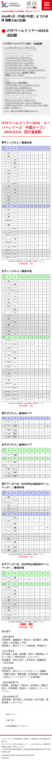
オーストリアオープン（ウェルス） (20, 90)
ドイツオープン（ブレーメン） (18, 58)
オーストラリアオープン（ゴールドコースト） (25, 70)
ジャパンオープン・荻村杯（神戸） (20, 73)
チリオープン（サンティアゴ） (18, 98)
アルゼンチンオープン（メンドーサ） (21, 95)
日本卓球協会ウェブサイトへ (17, 726)
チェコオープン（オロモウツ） (18, 88)
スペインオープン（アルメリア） (19, 60)
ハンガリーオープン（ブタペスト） (20, 48)
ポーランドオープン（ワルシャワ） (20, 100)
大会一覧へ (10, 720)
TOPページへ (11, 714)
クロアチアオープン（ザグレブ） (19, 65)
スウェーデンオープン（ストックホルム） (23, 103)
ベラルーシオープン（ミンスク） (19, 63)
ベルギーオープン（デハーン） (18, 93)
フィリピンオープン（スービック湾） (21, 68)
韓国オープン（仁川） (15, 75)
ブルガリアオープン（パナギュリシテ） (22, 85)
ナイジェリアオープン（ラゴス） (19, 55)
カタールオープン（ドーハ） (17, 53)
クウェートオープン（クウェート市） (21, 50)
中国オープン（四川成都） (16, 83)
